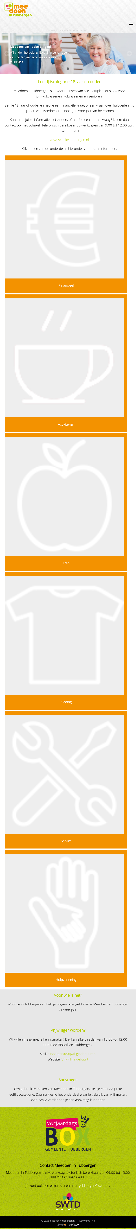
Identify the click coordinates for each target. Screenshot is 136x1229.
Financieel (66, 285)
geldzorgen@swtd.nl (93, 1185)
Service (66, 841)
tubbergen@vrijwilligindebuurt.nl (72, 1053)
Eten (66, 563)
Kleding (66, 702)
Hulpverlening (66, 979)
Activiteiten (66, 424)
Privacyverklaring (86, 1220)
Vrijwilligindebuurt (75, 1059)
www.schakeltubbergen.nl (69, 139)
